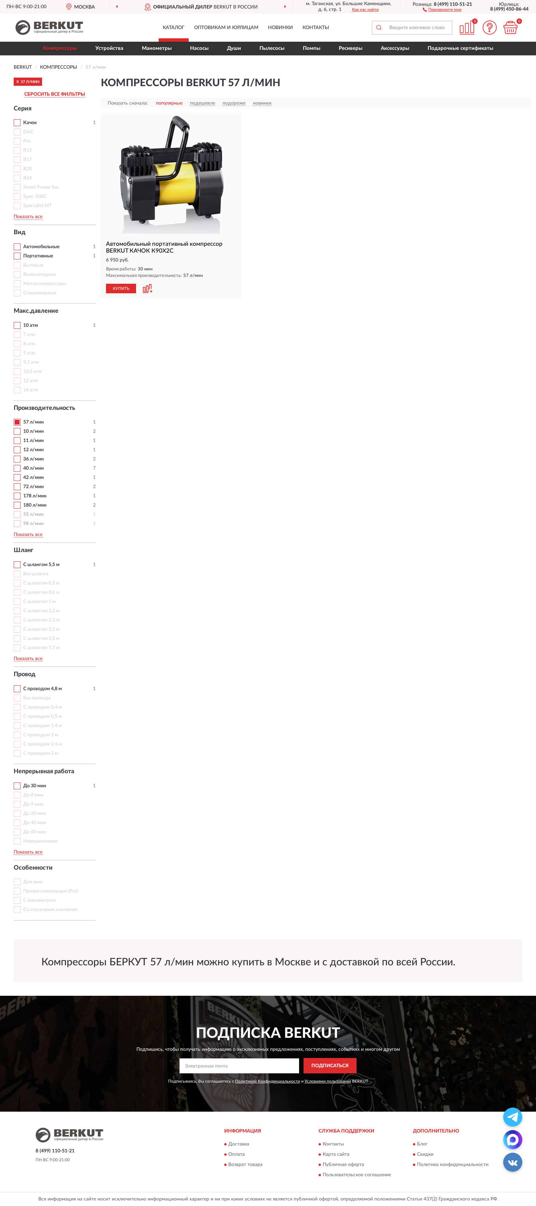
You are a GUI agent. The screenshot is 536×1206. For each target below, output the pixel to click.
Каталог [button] (174, 27)
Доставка (238, 1144)
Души (234, 48)
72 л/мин (33, 486)
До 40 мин (34, 822)
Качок (30, 122)
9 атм (29, 353)
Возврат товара (245, 1165)
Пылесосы (271, 48)
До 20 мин (34, 813)
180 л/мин (34, 505)
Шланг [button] (24, 550)
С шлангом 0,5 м (41, 583)
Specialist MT (37, 205)
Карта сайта (336, 1154)
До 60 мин (34, 832)
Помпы (311, 48)
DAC (28, 132)
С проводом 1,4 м (42, 725)
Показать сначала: (128, 103)
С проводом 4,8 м (42, 688)
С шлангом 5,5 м (41, 564)
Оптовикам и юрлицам (226, 27)
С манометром (39, 900)
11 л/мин (33, 440)
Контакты (316, 27)
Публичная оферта (343, 1165)
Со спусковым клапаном (50, 909)
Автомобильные (41, 246)
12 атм (30, 380)
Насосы (199, 48)
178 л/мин (34, 496)
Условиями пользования (328, 1081)
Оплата (236, 1154)
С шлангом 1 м (39, 601)
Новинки (280, 27)
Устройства (109, 48)
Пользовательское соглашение (357, 1175)
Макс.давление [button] (36, 311)
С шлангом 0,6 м (41, 592)
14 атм (30, 390)
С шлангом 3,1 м (41, 629)
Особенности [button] (33, 868)
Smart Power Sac (41, 187)
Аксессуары (395, 48)
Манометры (157, 48)
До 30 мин (34, 785)
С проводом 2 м (40, 735)
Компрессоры (60, 48)
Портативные (38, 256)
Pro (27, 141)
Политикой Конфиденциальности (267, 1081)
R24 (27, 178)
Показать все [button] (28, 216)
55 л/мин (33, 514)
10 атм (30, 325)
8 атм (29, 343)
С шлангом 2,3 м (41, 620)
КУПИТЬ (121, 288)
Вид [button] (20, 232)
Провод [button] (25, 674)
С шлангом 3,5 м (41, 638)
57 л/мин (33, 422)
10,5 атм (32, 371)
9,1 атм (31, 362)
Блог (422, 1144)
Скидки (425, 1154)
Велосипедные (39, 274)
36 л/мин (33, 459)
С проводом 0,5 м (42, 716)
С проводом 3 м (40, 753)
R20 (27, 168)
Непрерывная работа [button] (44, 771)
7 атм (29, 334)
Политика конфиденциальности (452, 1165)
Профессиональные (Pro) (50, 891)
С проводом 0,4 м (42, 707)
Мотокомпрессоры (44, 283)
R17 (27, 159)
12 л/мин (33, 449)
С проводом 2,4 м (42, 744)
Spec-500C (34, 196)
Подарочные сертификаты (460, 48)
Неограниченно (40, 841)
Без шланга (35, 574)
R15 (27, 150)
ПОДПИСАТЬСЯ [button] (330, 1065)
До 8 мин (33, 795)
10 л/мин (33, 431)
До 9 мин (33, 804)
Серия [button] (22, 109)
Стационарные (39, 293)
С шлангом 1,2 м (41, 610)
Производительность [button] (44, 408)
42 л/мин (33, 477)
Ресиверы (350, 48)
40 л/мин (33, 468)
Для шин (33, 882)
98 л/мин (33, 523)
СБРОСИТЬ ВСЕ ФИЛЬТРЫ (54, 94)
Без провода (37, 698)
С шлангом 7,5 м (41, 647)
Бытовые (33, 265)
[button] (442, 9)
